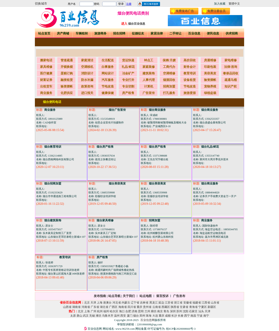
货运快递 (128, 60)
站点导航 (114, 296)
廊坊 (154, 311)
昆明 (141, 311)
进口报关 (87, 93)
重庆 (139, 307)
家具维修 (46, 66)
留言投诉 (162, 296)
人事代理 (149, 80)
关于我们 (129, 296)
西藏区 (166, 307)
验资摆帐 (210, 80)
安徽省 (187, 302)
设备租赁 (190, 80)
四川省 (132, 307)
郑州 (142, 315)
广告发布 (179, 296)
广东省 (95, 307)
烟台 (136, 315)
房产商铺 (63, 33)
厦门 (130, 315)
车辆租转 (82, 33)
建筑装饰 (149, 73)
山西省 (67, 307)
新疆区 (212, 307)
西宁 (187, 315)
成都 (168, 315)
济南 (134, 311)
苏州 (179, 311)
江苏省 (169, 302)
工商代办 (169, 66)
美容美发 (210, 73)
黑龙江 (153, 302)
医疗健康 (46, 73)
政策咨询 (87, 86)
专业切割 (128, 86)
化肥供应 (67, 93)
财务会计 (190, 66)
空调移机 (87, 66)
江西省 (206, 302)
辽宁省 (135, 302)
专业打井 (128, 80)
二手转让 (175, 33)
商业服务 (46, 93)
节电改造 (108, 86)
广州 (93, 311)
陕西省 (175, 307)
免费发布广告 (185, 11)
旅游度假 (190, 93)
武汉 (85, 315)
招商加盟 (169, 86)
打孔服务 (169, 93)
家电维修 (231, 60)
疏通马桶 (231, 80)
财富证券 (46, 80)
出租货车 (46, 86)
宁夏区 (202, 307)
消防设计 (87, 73)
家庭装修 (149, 66)
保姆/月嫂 (169, 60)
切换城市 (41, 3)
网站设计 (108, 73)
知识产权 (231, 86)
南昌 (193, 315)
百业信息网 (147, 320)
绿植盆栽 (210, 93)
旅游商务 (100, 33)
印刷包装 (210, 66)
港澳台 (107, 302)
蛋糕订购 (67, 73)
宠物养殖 (210, 86)
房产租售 (128, 93)
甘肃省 (184, 307)
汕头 (201, 311)
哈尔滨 (114, 311)
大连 (155, 315)
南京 (160, 311)
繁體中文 (234, 3)
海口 (122, 311)
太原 (73, 315)
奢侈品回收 (230, 73)
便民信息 (213, 33)
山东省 (215, 302)
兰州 (147, 311)
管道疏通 (67, 60)
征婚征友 (138, 33)
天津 (93, 302)
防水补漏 (87, 80)
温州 (117, 315)
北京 (87, 302)
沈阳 (185, 311)
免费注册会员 (216, 11)
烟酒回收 (169, 80)
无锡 (92, 315)
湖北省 (104, 307)
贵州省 (147, 307)
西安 (123, 315)
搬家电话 (46, 60)
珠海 (148, 315)
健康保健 (108, 93)
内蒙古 (126, 302)
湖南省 (76, 307)
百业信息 (194, 33)
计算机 (148, 86)
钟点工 (148, 60)
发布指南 (100, 296)
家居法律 (157, 33)
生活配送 (108, 60)
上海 (99, 302)
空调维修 (169, 73)
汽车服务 (108, 80)
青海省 (193, 307)
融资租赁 (67, 80)
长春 (181, 315)
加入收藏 (219, 3)
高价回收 (190, 60)
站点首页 (44, 33)
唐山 (79, 315)
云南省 (156, 307)
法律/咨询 (230, 66)
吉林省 (144, 302)
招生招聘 (119, 33)
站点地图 (145, 296)
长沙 (174, 315)
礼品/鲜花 (128, 66)
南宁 (206, 315)
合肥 (128, 311)
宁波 (199, 315)
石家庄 (193, 311)
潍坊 (98, 315)
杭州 (100, 311)
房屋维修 (210, 60)
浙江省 (178, 302)
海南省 (122, 307)
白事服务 (108, 66)
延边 (161, 302)
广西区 (113, 307)
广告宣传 (149, 93)
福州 (106, 311)
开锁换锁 (67, 66)
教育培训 (190, 73)
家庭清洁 (87, 60)
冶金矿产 (128, 73)
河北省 (116, 302)
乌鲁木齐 (107, 315)
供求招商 (232, 33)
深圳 (173, 311)
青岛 (166, 311)
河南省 (86, 307)
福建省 (196, 302)
